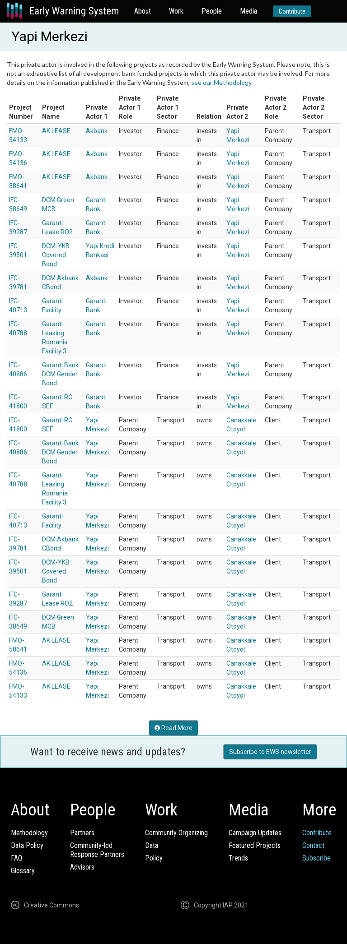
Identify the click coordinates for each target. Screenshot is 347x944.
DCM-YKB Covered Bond (56, 255)
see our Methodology (221, 82)
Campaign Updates (255, 832)
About (142, 11)
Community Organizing (176, 832)
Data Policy (27, 845)
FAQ (16, 858)
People (212, 11)
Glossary (23, 870)
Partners (82, 832)
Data (151, 845)
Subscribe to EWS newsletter (270, 751)
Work (176, 11)
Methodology (29, 832)
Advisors (82, 867)
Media (248, 11)
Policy (154, 858)
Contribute (292, 11)
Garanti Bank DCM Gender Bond (60, 374)
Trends (238, 858)
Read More (173, 727)
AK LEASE (56, 130)
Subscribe (316, 858)
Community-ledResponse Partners (97, 850)
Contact (313, 845)
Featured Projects (255, 845)
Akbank (97, 130)
